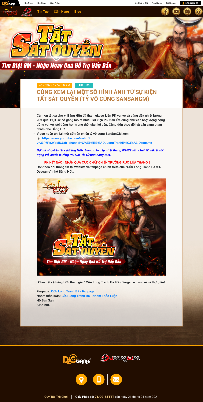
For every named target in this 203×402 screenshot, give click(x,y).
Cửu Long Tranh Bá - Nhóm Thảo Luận (89, 296)
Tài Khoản (170, 3)
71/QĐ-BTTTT (104, 397)
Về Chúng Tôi (141, 3)
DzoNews (28, 3)
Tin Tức (43, 11)
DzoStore (42, 3)
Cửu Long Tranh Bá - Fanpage (72, 291)
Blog (77, 11)
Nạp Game (157, 3)
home (9, 11)
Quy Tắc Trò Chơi (56, 397)
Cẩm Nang (61, 11)
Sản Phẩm (55, 3)
